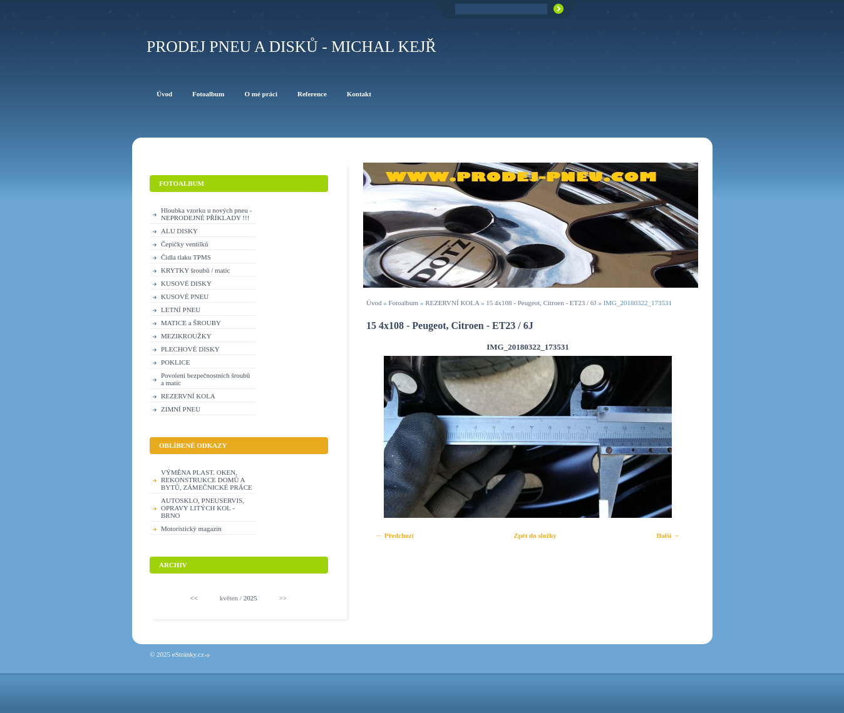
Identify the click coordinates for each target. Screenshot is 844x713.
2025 (250, 598)
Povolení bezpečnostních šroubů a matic (205, 379)
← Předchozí (395, 535)
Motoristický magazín (191, 528)
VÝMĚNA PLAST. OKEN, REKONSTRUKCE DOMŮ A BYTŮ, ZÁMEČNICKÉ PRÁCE (206, 479)
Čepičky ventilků (184, 244)
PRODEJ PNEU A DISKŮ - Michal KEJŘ (291, 47)
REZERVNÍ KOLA (452, 302)
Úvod (373, 302)
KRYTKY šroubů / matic (195, 270)
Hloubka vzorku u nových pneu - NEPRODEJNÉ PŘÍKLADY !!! (206, 213)
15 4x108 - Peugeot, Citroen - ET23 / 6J (541, 302)
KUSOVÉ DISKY (186, 283)
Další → (668, 535)
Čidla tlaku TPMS (186, 257)
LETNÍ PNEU (180, 309)
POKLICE (175, 362)
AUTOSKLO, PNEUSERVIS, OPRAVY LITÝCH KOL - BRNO (202, 508)
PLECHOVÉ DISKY (190, 349)
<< (194, 598)
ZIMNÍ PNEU (180, 409)
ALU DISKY (179, 231)
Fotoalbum (403, 302)
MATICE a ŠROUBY (191, 322)
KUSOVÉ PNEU (184, 296)
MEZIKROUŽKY (186, 336)
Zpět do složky (534, 535)
